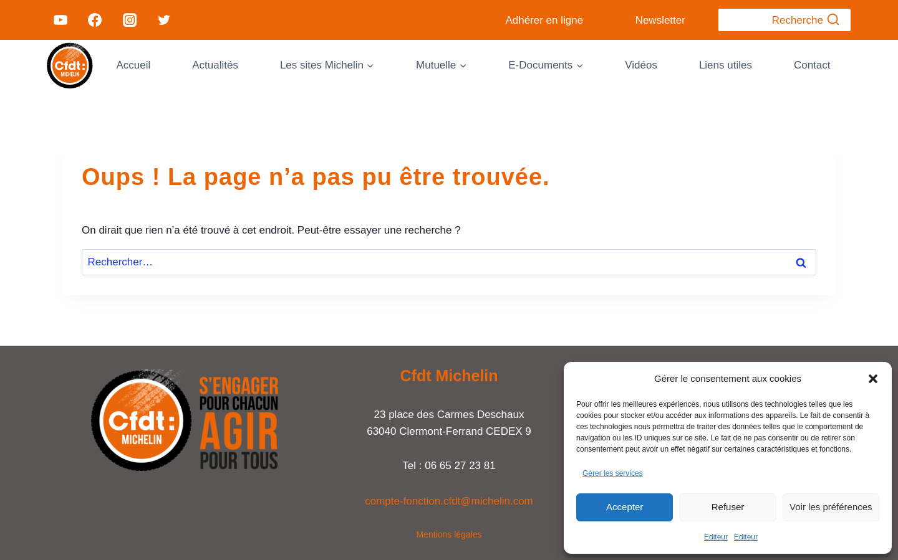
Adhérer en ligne (544, 20)
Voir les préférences (830, 506)
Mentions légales (448, 534)
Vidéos (641, 65)
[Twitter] (164, 20)
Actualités (215, 65)
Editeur (716, 537)
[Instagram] (129, 20)
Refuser (728, 506)
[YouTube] (60, 20)
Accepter (624, 506)
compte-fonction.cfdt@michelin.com (449, 501)
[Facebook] (95, 20)
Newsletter (660, 20)
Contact (812, 65)
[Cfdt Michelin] (70, 65)
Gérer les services (612, 473)
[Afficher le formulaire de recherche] (784, 20)
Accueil (133, 65)
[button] (873, 379)
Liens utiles (725, 65)
